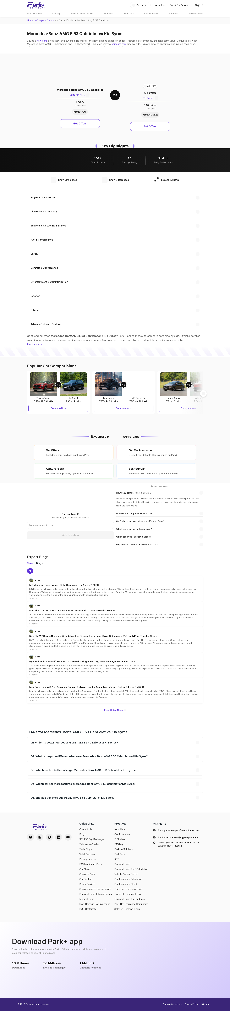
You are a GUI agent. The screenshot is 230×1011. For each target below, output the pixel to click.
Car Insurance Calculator (128, 879)
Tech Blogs (85, 849)
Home (30, 20)
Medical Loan (86, 899)
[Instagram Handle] (30, 837)
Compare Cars (44, 20)
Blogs (82, 834)
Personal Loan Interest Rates (95, 894)
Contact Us (85, 829)
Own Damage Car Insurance (94, 904)
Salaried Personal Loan (127, 909)
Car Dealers (85, 879)
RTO (116, 859)
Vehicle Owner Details (126, 874)
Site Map (205, 1004)
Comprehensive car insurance (95, 889)
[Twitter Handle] (49, 837)
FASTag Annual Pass (90, 864)
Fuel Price (119, 854)
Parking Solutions (123, 849)
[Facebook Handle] (39, 837)
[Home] (36, 5)
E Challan (119, 839)
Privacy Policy (191, 1004)
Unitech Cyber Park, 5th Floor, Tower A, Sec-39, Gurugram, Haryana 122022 (178, 844)
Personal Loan (122, 864)
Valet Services (87, 854)
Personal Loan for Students (129, 899)
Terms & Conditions (172, 1004)
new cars (42, 40)
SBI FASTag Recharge (91, 839)
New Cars (119, 829)
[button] (115, 588)
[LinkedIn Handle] (58, 837)
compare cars (118, 44)
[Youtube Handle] (68, 837)
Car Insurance (122, 834)
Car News (84, 869)
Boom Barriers (87, 884)
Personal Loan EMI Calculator (131, 869)
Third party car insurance (128, 889)
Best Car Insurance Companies (131, 904)
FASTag (118, 844)
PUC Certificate (88, 909)
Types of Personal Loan (127, 894)
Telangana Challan (89, 844)
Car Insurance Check (125, 884)
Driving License (87, 859)
